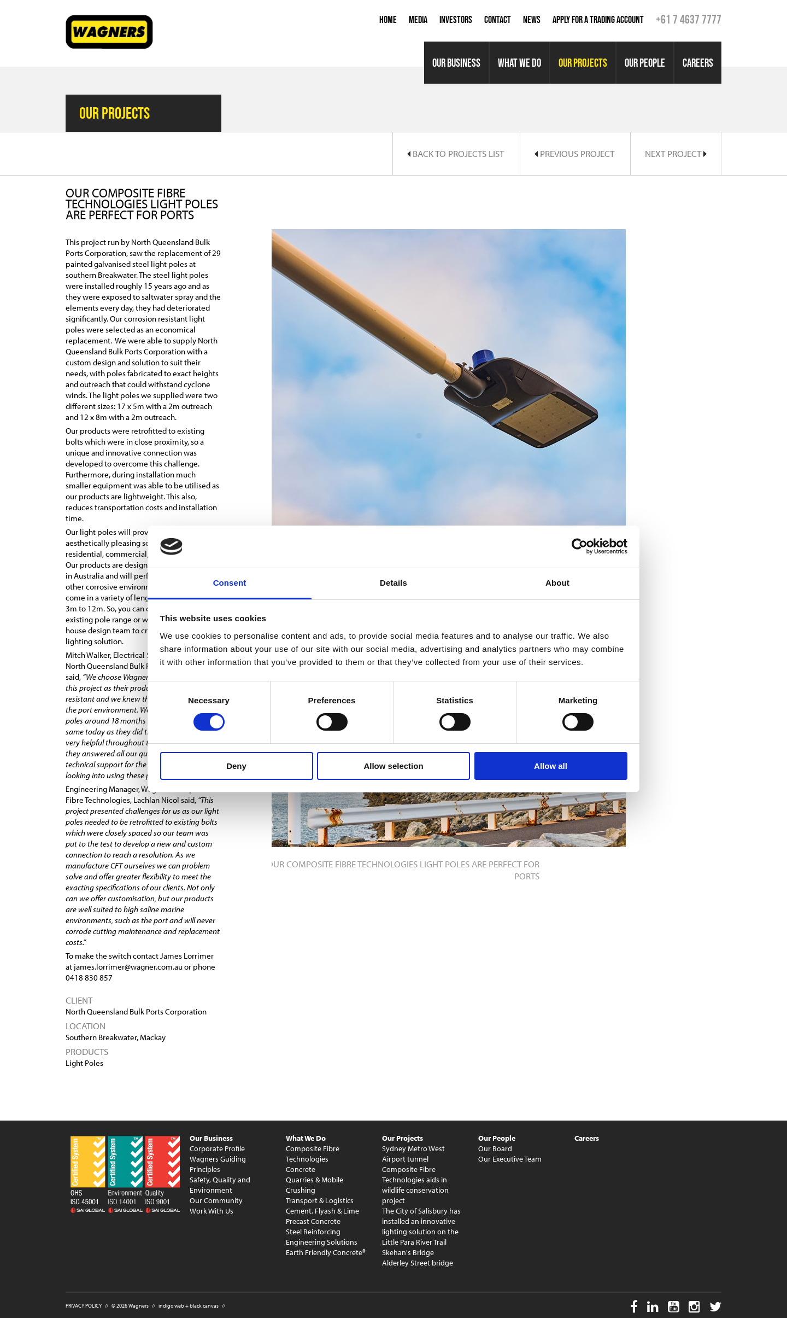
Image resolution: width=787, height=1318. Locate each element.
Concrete (300, 1169)
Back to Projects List (455, 153)
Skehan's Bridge (408, 1252)
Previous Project (574, 153)
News (532, 20)
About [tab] (557, 582)
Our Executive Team (510, 1159)
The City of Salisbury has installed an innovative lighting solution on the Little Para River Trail (421, 1226)
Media (418, 20)
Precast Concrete (313, 1221)
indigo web (171, 1305)
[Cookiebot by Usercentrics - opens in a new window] (579, 546)
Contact (497, 20)
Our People (645, 62)
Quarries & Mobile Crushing (314, 1185)
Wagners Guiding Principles (218, 1164)
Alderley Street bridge (417, 1263)
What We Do (519, 62)
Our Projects (583, 62)
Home (388, 20)
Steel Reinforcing (313, 1232)
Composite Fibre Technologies (312, 1154)
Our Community (216, 1200)
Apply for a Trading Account (598, 20)
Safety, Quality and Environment (220, 1185)
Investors (455, 20)
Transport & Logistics (320, 1200)
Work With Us (211, 1211)
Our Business (456, 62)
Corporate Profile (217, 1148)
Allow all (550, 766)
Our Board (495, 1148)
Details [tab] (393, 582)
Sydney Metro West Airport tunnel (413, 1154)
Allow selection (393, 766)
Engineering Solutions (321, 1242)
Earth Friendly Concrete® (326, 1252)
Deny (236, 766)
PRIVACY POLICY (84, 1305)
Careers (698, 62)
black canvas (204, 1305)
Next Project (676, 153)
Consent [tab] (229, 582)
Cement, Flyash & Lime (322, 1211)
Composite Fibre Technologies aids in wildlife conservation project (415, 1184)
